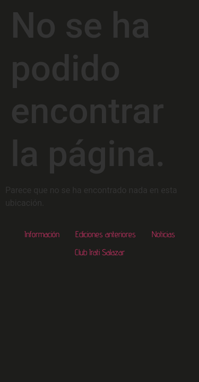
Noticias (163, 234)
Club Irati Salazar (100, 252)
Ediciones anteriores (105, 234)
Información (41, 234)
